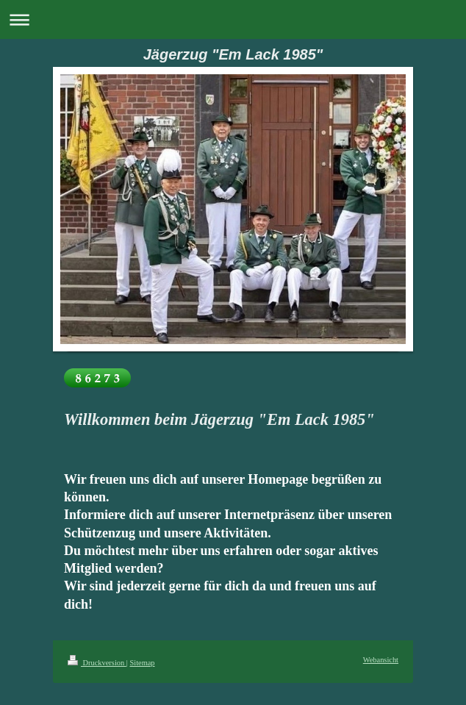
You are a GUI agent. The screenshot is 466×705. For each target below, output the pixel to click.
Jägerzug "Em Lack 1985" (233, 54)
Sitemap (141, 663)
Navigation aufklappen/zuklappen (233, 19)
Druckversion (97, 663)
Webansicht (380, 660)
